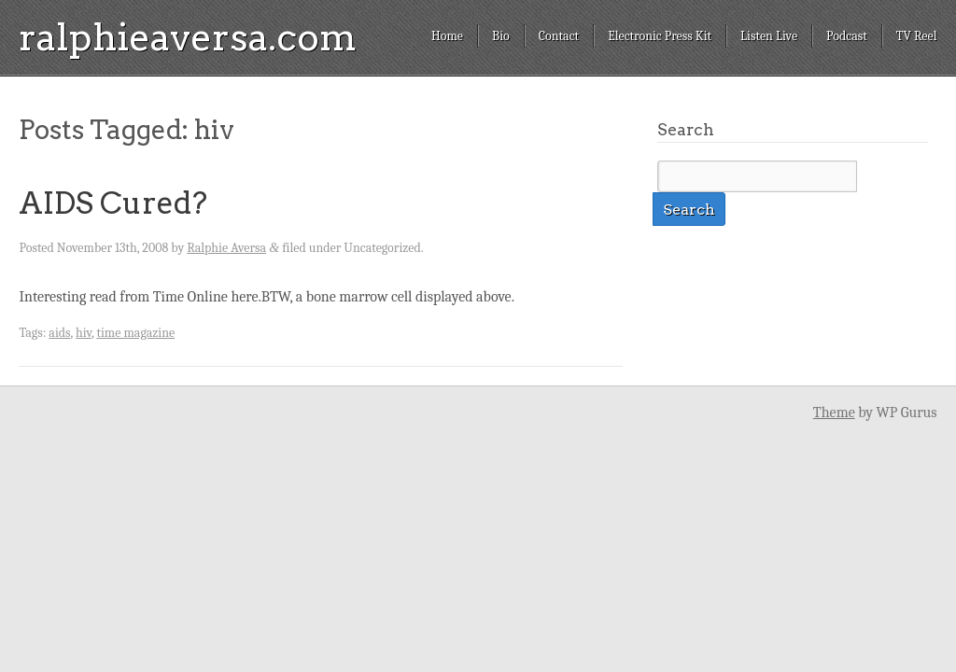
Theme (834, 412)
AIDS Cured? (113, 203)
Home (447, 36)
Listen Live (768, 36)
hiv (83, 333)
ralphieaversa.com (188, 37)
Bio (501, 36)
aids (59, 333)
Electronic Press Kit (659, 36)
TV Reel (916, 36)
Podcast (846, 36)
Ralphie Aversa (226, 248)
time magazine (135, 333)
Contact (559, 36)
